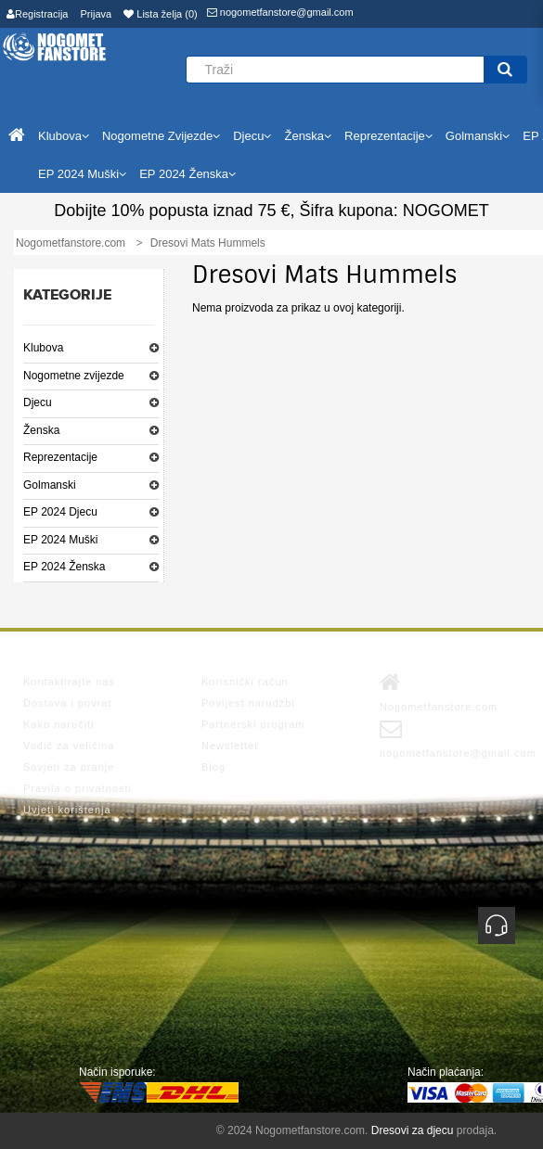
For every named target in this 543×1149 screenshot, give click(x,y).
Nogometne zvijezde (73, 375)
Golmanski (49, 485)
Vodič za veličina (68, 745)
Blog (213, 766)
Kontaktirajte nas (69, 681)
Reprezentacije (60, 457)
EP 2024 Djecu (60, 511)
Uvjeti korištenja (67, 809)
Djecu (37, 402)
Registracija (37, 13)
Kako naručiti (59, 724)
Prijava (96, 13)
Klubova (43, 347)
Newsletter (230, 745)
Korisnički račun (245, 681)
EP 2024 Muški (60, 539)
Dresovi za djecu (412, 1130)
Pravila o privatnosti (77, 788)
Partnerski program (253, 724)
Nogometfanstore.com (439, 691)
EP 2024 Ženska (64, 566)
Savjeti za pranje (68, 766)
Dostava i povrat (67, 703)
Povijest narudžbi (248, 703)
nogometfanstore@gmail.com (280, 12)
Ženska (41, 430)
